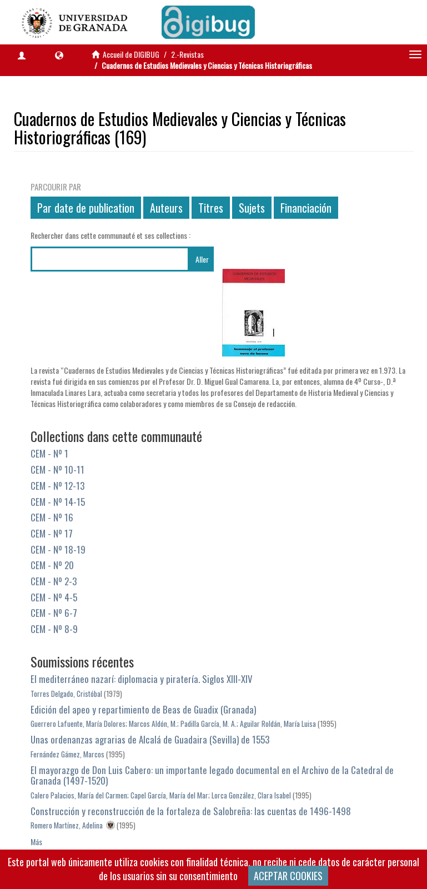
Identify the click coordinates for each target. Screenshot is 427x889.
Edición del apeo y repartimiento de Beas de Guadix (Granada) (143, 709)
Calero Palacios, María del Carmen (79, 795)
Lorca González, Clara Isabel (251, 795)
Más (36, 841)
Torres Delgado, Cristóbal (66, 693)
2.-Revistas (187, 54)
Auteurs (166, 207)
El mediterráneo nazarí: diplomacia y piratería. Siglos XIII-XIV (142, 679)
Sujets (252, 207)
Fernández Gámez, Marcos (67, 754)
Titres (210, 207)
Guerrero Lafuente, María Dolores (78, 723)
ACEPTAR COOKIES (288, 875)
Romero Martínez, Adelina (67, 825)
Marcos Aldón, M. (153, 723)
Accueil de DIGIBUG (131, 54)
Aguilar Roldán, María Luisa (278, 723)
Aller (202, 259)
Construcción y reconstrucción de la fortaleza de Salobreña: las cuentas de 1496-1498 (191, 811)
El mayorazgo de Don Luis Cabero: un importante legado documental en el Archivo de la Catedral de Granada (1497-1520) (212, 775)
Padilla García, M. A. (208, 723)
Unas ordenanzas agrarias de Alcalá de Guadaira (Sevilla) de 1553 (150, 739)
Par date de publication (85, 207)
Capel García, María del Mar (169, 795)
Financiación (305, 207)
